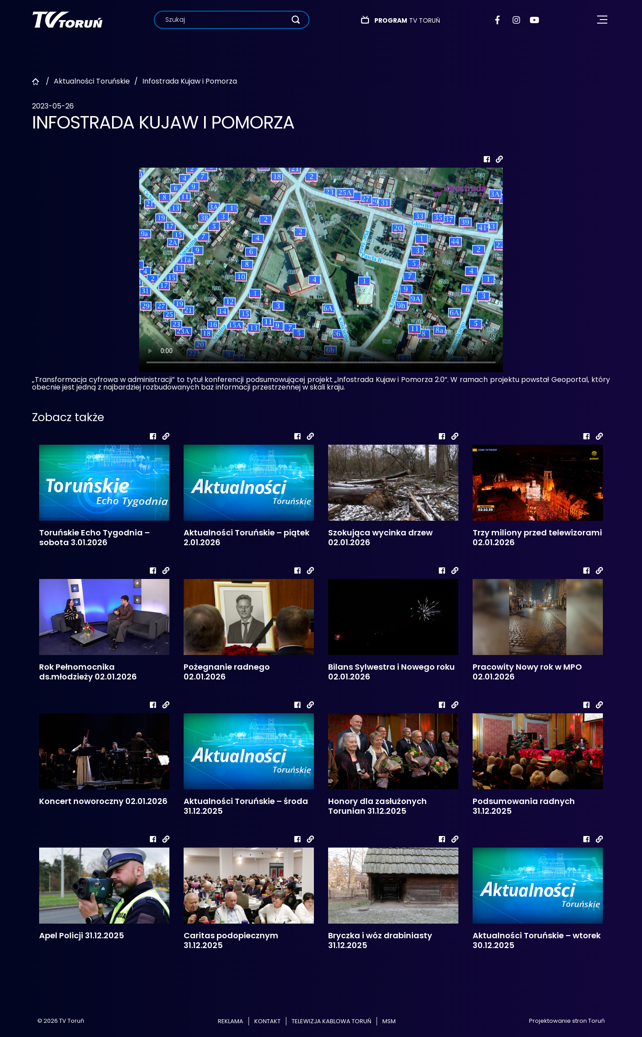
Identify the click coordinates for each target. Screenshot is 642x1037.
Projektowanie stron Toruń (567, 1021)
